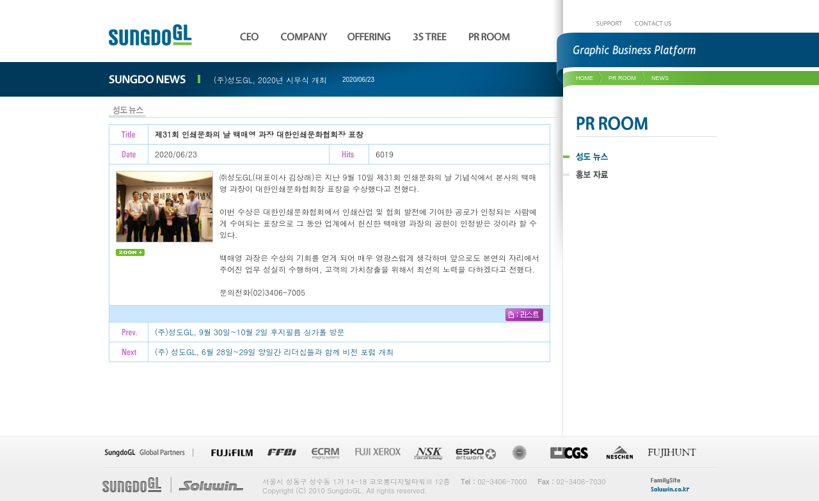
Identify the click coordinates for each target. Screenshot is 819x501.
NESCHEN (619, 453)
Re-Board (522, 453)
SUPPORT (609, 23)
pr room (622, 78)
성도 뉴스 (627, 156)
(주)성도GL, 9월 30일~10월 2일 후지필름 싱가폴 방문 (250, 331)
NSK (427, 453)
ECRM (325, 453)
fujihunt (672, 453)
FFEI (281, 453)
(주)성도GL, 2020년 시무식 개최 (270, 79)
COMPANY (305, 36)
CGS (569, 453)
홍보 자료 (627, 174)
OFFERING (371, 36)
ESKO (476, 453)
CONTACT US (653, 23)
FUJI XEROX (376, 453)
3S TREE (431, 36)
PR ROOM (630, 123)
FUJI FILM (231, 453)
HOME (584, 78)
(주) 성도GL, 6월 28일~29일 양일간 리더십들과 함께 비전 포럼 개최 (274, 351)
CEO (250, 36)
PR (490, 36)
